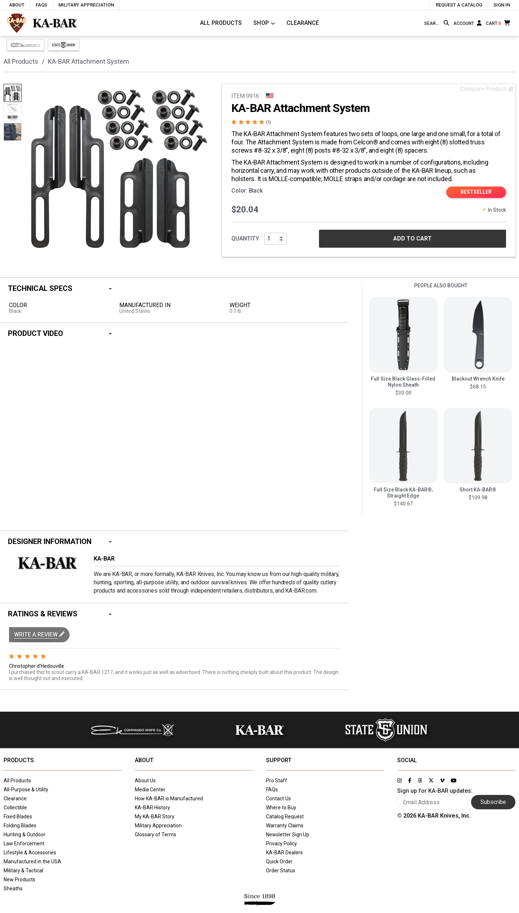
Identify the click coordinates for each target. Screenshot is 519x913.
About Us (145, 780)
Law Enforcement (24, 843)
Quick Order (279, 861)
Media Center (150, 789)
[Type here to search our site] (432, 23)
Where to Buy (281, 807)
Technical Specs (40, 288)
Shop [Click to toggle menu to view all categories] (261, 22)
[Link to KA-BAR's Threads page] (420, 780)
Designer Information (50, 541)
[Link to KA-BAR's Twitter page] (431, 780)
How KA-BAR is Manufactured (169, 798)
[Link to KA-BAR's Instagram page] (399, 780)
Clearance (303, 22)
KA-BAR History (152, 807)
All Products (221, 22)
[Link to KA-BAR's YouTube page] (454, 780)
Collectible (15, 807)
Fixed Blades (18, 816)
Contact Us (278, 798)
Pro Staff (276, 780)
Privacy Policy (281, 843)
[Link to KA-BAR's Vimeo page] (442, 780)
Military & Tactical (23, 870)
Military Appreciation (158, 825)
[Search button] (446, 23)
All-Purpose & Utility (26, 789)
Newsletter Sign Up (287, 834)
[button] (39, 634)
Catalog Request (285, 816)
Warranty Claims (284, 825)
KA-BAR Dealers (284, 852)
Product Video (35, 333)
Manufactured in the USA (32, 861)
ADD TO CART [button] (412, 238)
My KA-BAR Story (154, 816)
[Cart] (498, 22)
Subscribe (493, 802)
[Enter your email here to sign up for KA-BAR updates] (433, 802)
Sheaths (13, 888)
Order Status (280, 870)
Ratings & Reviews (42, 614)
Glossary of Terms (155, 834)
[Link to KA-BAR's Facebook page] (409, 780)
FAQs (272, 789)
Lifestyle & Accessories (30, 852)
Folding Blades (20, 825)
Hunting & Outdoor (24, 834)
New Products (19, 879)
